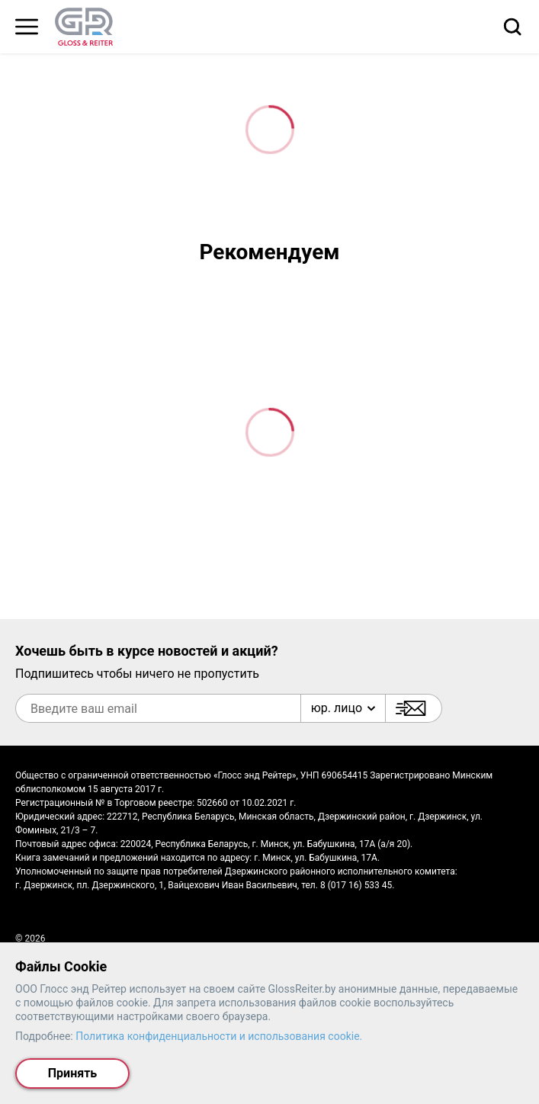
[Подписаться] (413, 708)
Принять (72, 1073)
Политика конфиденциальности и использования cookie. (218, 1036)
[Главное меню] (27, 27)
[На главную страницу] (83, 27)
